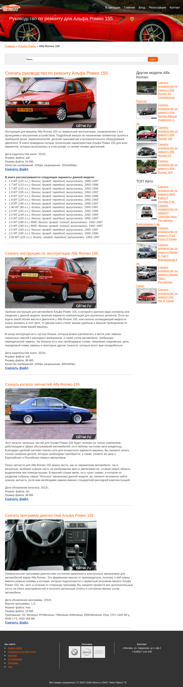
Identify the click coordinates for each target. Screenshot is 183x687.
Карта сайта (15, 648)
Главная (129, 7)
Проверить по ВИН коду (22, 651)
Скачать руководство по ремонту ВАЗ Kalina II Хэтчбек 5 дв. (168, 194)
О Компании (15, 659)
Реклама (13, 663)
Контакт (175, 7)
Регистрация (157, 7)
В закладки (112, 7)
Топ (10, 666)
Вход (142, 7)
